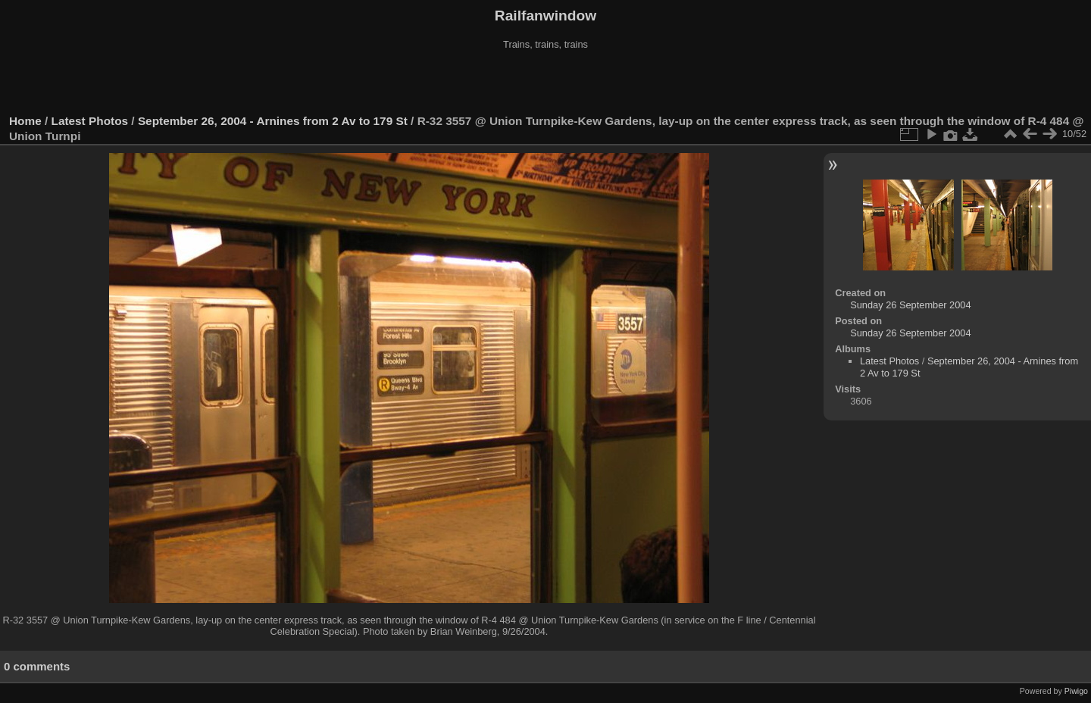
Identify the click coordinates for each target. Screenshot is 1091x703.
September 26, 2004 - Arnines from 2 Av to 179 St (273, 120)
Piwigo (1076, 690)
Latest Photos (90, 120)
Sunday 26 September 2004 (910, 305)
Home (25, 120)
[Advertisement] (545, 82)
